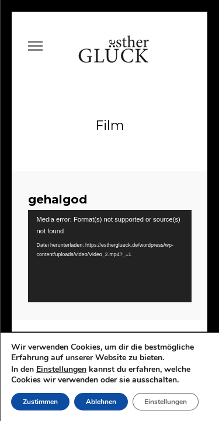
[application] (110, 251)
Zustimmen (40, 401)
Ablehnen (101, 401)
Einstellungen (61, 369)
